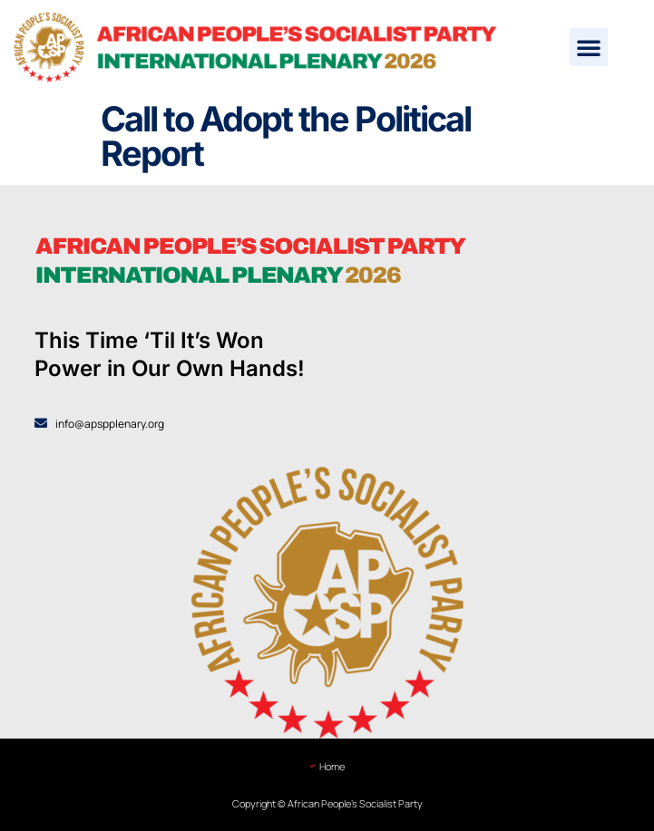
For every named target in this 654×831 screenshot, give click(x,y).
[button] (589, 47)
